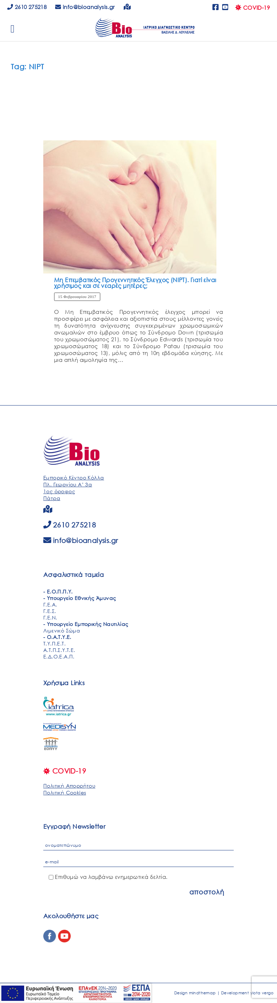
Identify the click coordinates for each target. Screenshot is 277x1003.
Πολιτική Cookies (64, 792)
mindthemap (202, 993)
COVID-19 (252, 7)
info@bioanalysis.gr (85, 540)
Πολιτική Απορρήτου (69, 785)
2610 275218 (27, 6)
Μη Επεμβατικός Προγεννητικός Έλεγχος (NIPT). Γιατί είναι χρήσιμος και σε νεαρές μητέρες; (135, 282)
